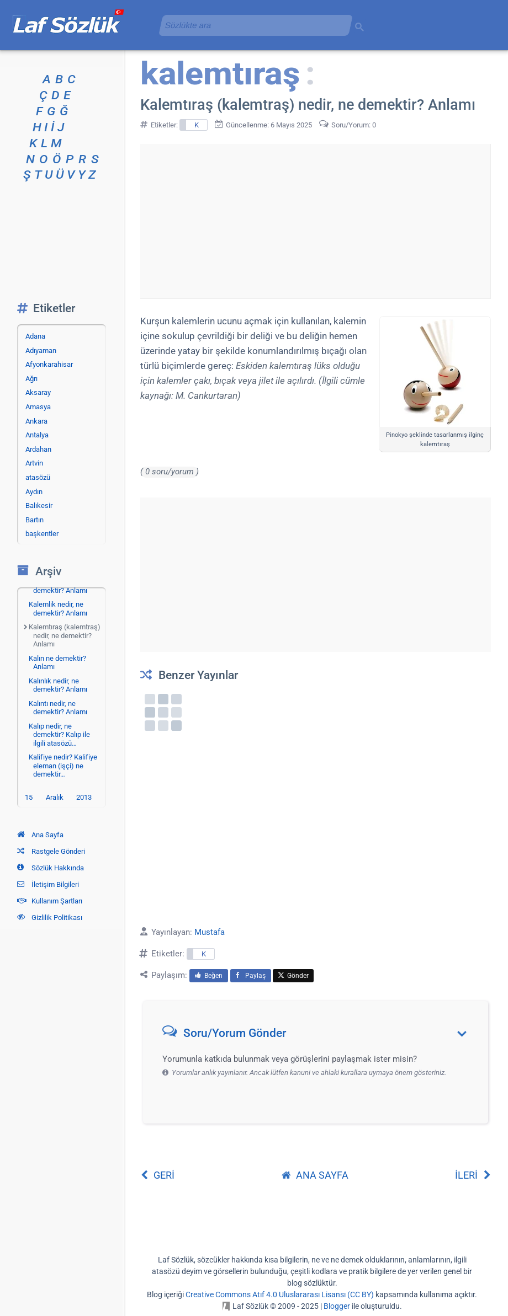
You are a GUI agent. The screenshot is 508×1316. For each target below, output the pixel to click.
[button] (319, 1035)
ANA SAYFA (315, 1175)
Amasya (38, 407)
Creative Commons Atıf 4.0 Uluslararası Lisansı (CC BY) (280, 1294)
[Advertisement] (315, 221)
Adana (35, 336)
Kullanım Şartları (49, 901)
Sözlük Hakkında (50, 868)
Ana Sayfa (40, 835)
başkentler (42, 533)
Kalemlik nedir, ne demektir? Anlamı (58, 608)
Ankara (36, 421)
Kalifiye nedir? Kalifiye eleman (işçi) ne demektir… (63, 765)
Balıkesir (38, 505)
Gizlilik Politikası (49, 917)
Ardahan (38, 449)
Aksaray (38, 392)
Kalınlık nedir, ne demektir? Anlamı (58, 685)
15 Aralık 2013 (58, 797)
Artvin (34, 463)
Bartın (34, 520)
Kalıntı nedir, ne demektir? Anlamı (58, 707)
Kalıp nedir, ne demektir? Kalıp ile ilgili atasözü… (59, 734)
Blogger (337, 1306)
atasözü (37, 477)
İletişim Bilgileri (48, 884)
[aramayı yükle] (251, 25)
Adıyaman (40, 350)
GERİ (157, 1175)
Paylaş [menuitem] (251, 976)
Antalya (37, 435)
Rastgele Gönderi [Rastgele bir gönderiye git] (51, 851)
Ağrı (31, 379)
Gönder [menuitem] (293, 976)
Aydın (34, 492)
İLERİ (473, 1175)
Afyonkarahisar (49, 364)
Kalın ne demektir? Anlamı (57, 662)
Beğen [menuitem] (209, 976)
